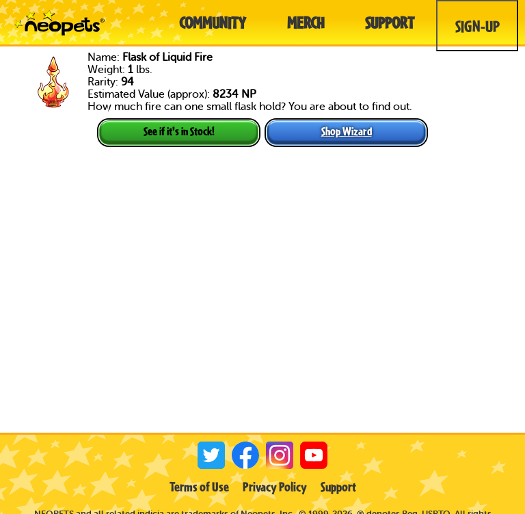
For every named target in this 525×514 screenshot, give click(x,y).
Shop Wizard (346, 131)
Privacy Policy (275, 486)
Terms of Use (199, 486)
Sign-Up (477, 26)
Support (338, 486)
